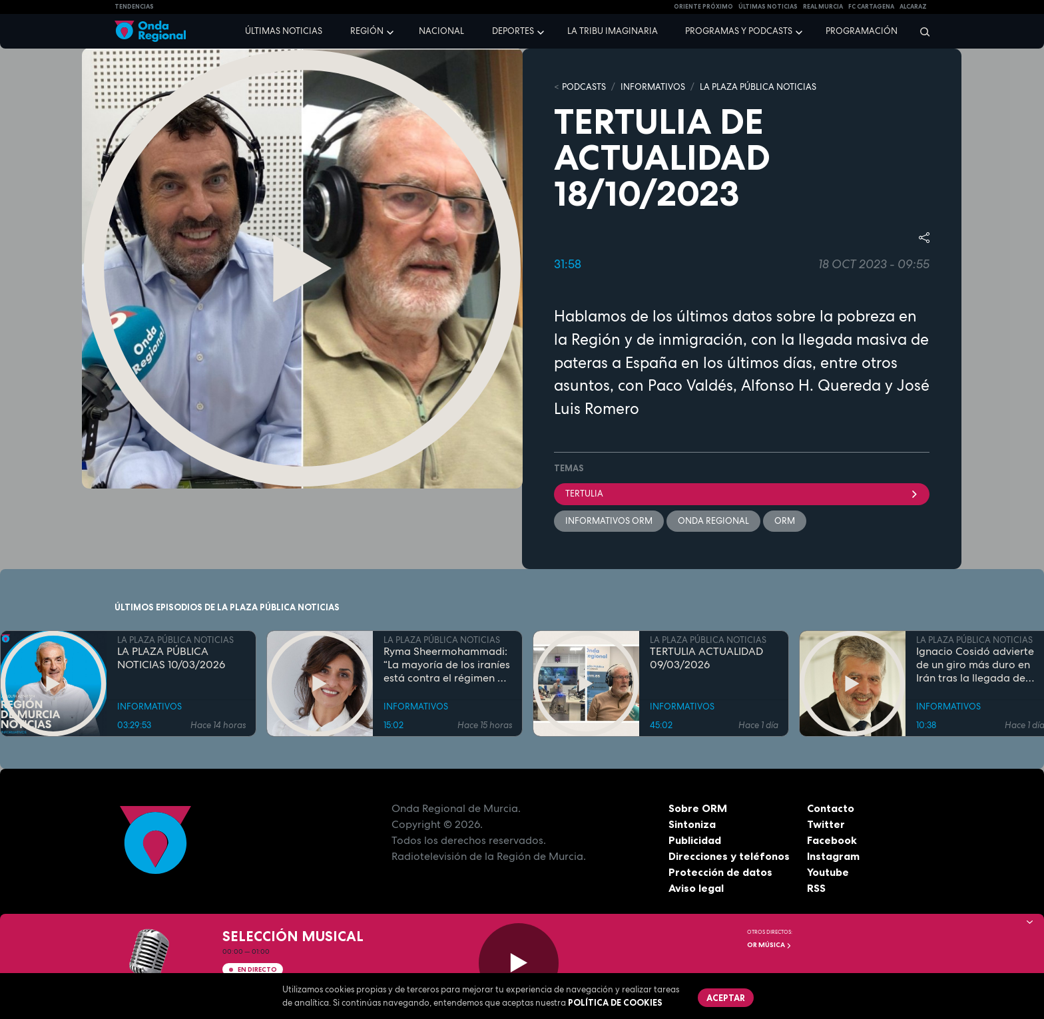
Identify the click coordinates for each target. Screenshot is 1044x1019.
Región (367, 31)
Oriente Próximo (703, 7)
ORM (784, 520)
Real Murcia (823, 7)
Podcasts (584, 87)
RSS (816, 888)
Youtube (828, 872)
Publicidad (694, 840)
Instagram (833, 856)
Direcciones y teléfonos (729, 856)
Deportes (513, 31)
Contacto (830, 808)
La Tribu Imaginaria (612, 31)
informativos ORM (608, 520)
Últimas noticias (283, 31)
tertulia (741, 493)
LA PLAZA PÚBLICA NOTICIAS (758, 87)
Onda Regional (713, 520)
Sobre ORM (697, 808)
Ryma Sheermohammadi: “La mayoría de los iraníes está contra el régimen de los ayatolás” (447, 665)
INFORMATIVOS (653, 87)
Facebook (832, 840)
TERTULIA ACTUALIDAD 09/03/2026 (706, 658)
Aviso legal (696, 888)
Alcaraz (913, 7)
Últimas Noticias (768, 7)
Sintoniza (692, 824)
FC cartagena (871, 7)
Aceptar (725, 997)
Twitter (826, 824)
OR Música (769, 944)
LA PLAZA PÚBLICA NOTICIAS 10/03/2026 (171, 658)
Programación (862, 31)
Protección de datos (720, 872)
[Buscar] (920, 31)
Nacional (441, 31)
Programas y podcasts (738, 31)
